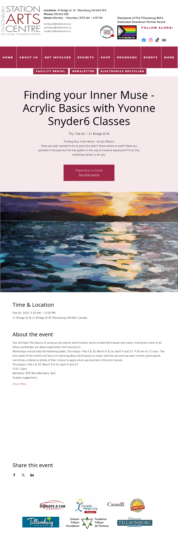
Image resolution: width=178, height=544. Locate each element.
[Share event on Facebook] (14, 475)
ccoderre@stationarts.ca (57, 31)
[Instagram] (150, 40)
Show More (20, 384)
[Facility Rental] (50, 71)
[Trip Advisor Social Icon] (164, 40)
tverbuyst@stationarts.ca (57, 24)
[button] (29, 57)
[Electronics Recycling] (122, 71)
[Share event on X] (23, 475)
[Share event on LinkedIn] (32, 475)
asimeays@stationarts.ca (57, 27)
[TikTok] (157, 40)
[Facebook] (143, 40)
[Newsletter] (83, 71)
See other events (89, 175)
